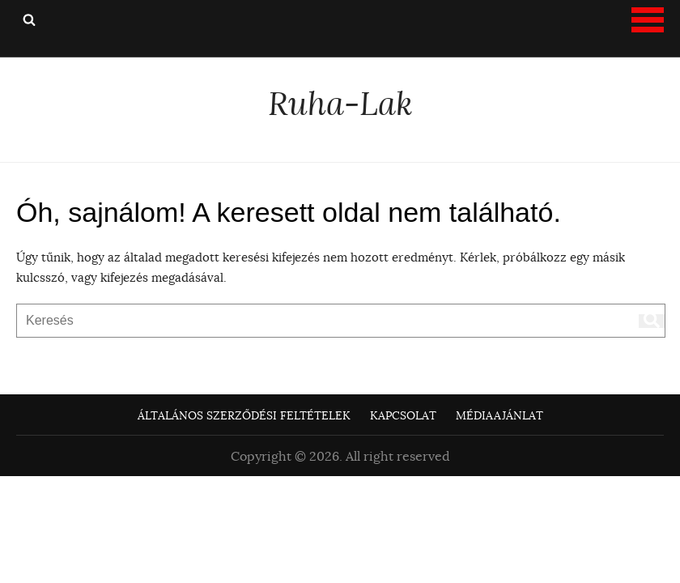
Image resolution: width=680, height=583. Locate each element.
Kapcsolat (403, 415)
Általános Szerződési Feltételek (244, 415)
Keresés (29, 19)
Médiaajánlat (499, 415)
